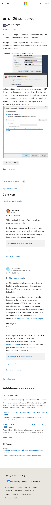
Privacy (18, 491)
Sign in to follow (9, 169)
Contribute (9, 491)
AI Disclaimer (9, 487)
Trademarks (26, 494)
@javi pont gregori (16, 278)
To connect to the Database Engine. (29, 318)
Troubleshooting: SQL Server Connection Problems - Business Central (25, 413)
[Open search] (40, 3)
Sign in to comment (10, 188)
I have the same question (12, 181)
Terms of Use (29, 491)
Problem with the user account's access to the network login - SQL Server (25, 426)
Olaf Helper (15, 210)
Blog (34, 487)
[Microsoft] (25, 3)
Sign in (46, 3)
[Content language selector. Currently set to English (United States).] (15, 476)
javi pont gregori (14, 24)
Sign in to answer (9, 379)
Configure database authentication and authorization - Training (23, 451)
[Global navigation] (2, 3)
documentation (12, 344)
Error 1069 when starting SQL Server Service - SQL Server (24, 400)
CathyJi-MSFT (16, 268)
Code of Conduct (11, 494)
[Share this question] (46, 12)
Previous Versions (23, 487)
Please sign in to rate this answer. (20, 243)
